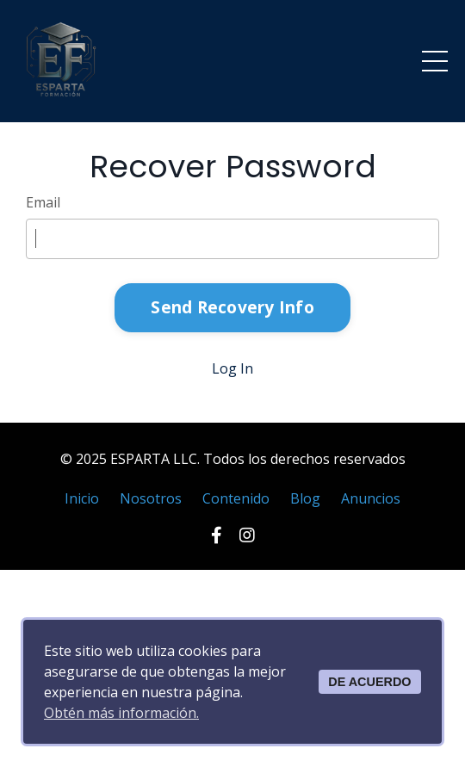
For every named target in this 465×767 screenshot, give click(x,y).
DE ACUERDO (369, 682)
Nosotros (151, 498)
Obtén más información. (121, 712)
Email (43, 202)
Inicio (82, 498)
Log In (232, 368)
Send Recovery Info (232, 307)
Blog (305, 498)
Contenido (236, 498)
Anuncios (370, 498)
